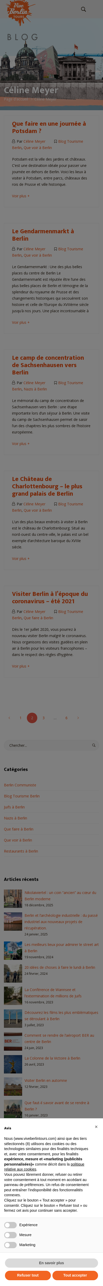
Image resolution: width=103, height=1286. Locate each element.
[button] (96, 1127)
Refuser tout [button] (28, 1275)
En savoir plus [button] (51, 1263)
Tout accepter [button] (75, 1275)
